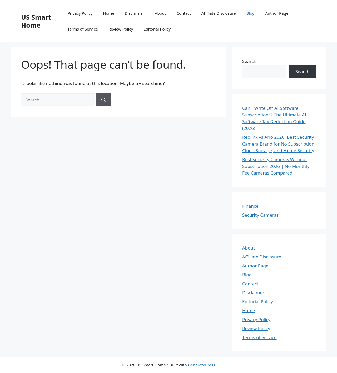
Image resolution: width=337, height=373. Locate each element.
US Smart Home (36, 21)
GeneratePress (201, 364)
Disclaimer (134, 13)
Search (249, 61)
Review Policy (120, 29)
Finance (250, 206)
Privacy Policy (79, 13)
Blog (250, 13)
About (160, 13)
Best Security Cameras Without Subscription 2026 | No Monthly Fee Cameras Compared (275, 166)
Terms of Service (82, 29)
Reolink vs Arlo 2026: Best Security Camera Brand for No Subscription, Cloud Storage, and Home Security (279, 143)
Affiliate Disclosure (218, 13)
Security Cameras (260, 215)
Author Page (276, 13)
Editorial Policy (157, 29)
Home (108, 13)
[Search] (103, 99)
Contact (183, 13)
